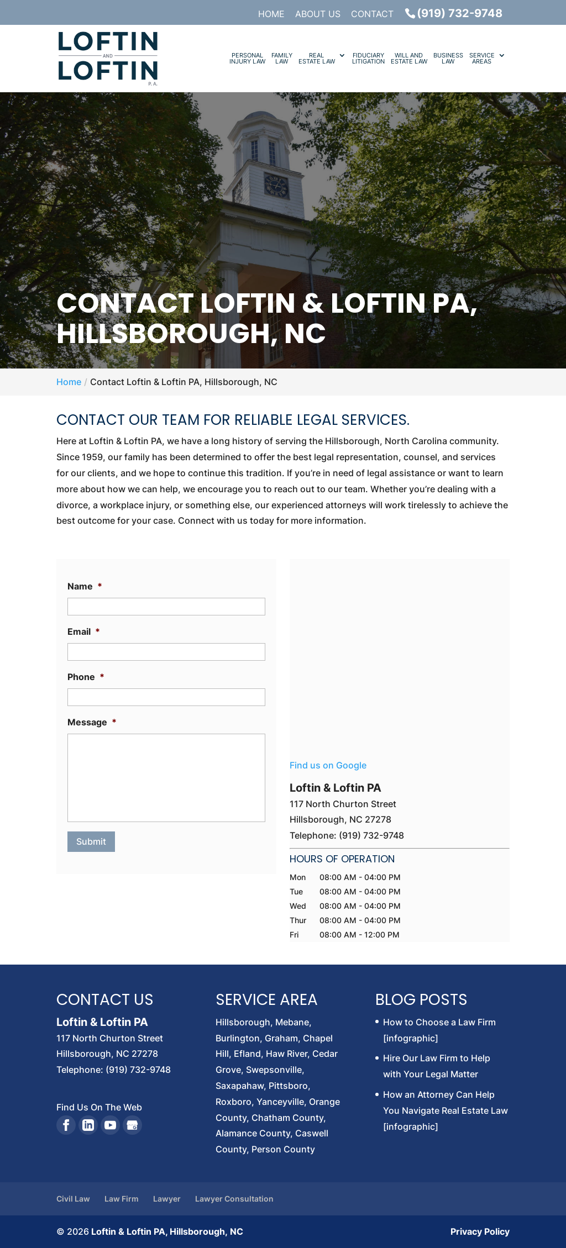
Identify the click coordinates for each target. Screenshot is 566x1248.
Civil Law (73, 1198)
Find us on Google (328, 765)
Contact (372, 14)
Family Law (281, 58)
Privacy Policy (480, 1231)
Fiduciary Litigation (368, 58)
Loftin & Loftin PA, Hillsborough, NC (167, 1231)
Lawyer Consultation (234, 1198)
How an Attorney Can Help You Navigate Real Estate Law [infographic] (445, 1110)
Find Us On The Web (99, 1107)
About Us (317, 14)
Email (83, 631)
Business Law (448, 58)
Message (92, 722)
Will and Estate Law (409, 58)
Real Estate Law (316, 58)
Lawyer (167, 1198)
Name (84, 586)
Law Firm (121, 1198)
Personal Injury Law (247, 58)
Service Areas (482, 58)
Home (271, 14)
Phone (85, 676)
